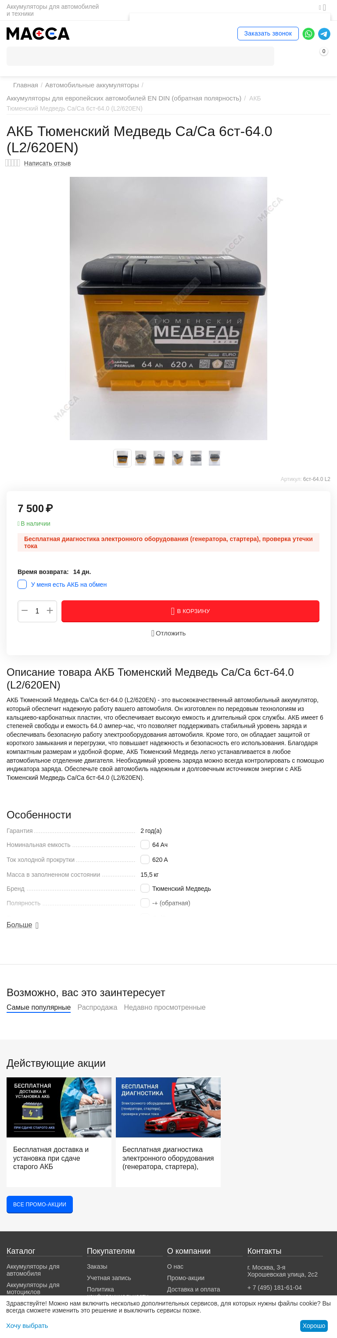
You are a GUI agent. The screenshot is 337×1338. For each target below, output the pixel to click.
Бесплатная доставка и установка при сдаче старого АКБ (54, 1164)
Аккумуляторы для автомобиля (33, 1277)
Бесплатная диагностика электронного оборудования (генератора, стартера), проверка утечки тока (162, 1167)
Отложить (168, 640)
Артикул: (291, 486)
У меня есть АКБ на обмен (69, 591)
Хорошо (314, 1325)
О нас (175, 1273)
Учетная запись (109, 1285)
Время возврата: (43, 578)
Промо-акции (185, 1285)
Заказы (97, 1273)
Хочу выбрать (25, 1325)
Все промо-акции (39, 1212)
